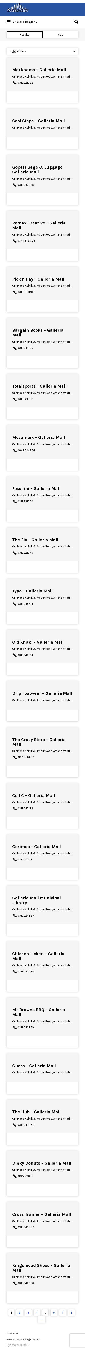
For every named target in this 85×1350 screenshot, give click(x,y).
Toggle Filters (17, 51)
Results (24, 34)
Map (60, 34)
